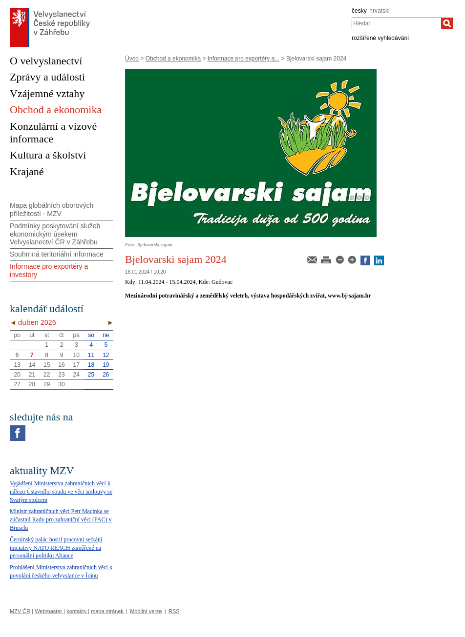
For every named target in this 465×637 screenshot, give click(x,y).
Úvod (132, 58)
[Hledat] (447, 23)
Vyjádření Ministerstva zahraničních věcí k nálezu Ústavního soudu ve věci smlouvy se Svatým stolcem (61, 491)
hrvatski (379, 10)
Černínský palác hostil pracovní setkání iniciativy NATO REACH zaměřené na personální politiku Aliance (56, 547)
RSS (174, 611)
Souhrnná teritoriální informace (56, 254)
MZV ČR (20, 611)
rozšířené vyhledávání (380, 38)
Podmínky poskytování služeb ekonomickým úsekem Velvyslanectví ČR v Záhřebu (55, 234)
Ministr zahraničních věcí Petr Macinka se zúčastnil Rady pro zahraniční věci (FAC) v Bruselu (60, 519)
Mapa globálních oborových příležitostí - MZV (51, 209)
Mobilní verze (146, 611)
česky (359, 10)
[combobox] (396, 23)
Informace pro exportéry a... (243, 58)
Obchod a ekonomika (173, 58)
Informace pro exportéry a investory (49, 270)
